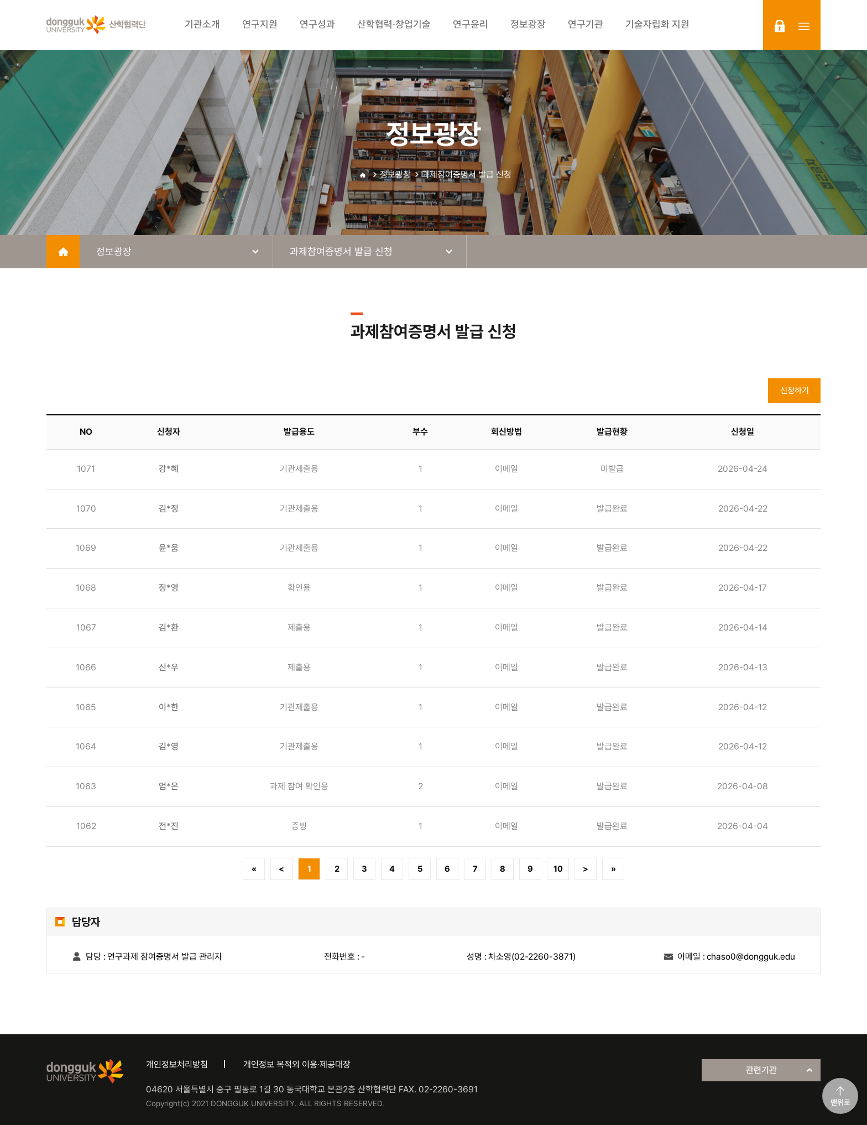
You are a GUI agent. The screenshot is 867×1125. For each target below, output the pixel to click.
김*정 (169, 508)
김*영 (169, 746)
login (779, 26)
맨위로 (840, 1102)
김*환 (169, 627)
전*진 (169, 826)
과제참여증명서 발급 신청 (466, 174)
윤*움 (169, 548)
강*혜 (169, 468)
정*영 (169, 587)
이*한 (169, 707)
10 (558, 869)
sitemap (803, 26)
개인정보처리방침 (177, 1064)
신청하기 (794, 390)
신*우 (169, 667)
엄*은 (169, 786)
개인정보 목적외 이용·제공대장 (297, 1064)
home (63, 251)
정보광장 (395, 174)
